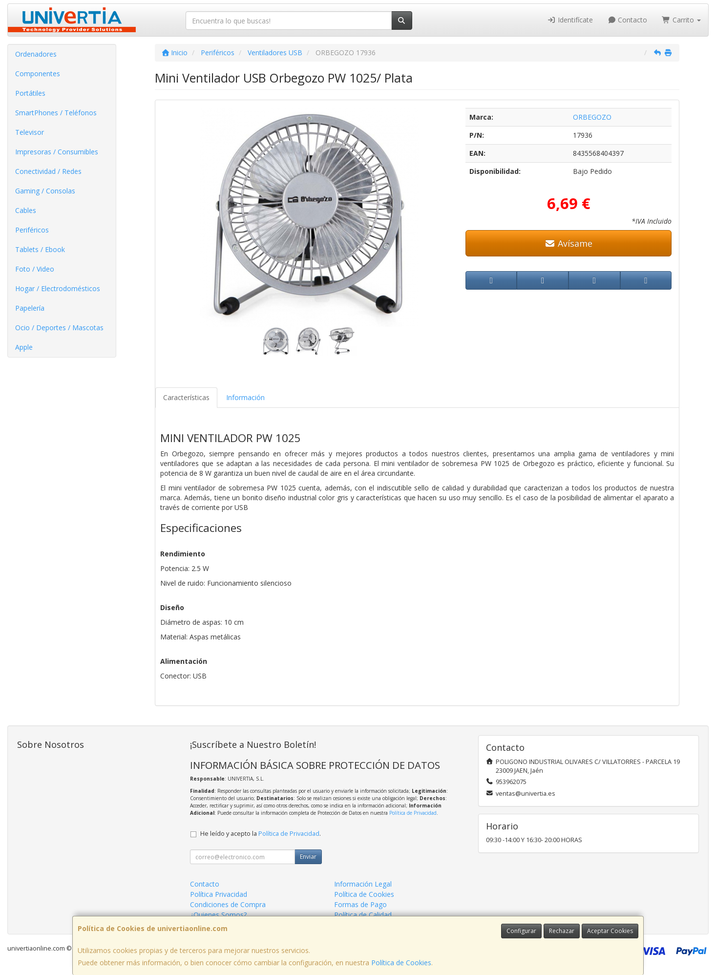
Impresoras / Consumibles (56, 151)
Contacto (628, 19)
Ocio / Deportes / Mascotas (59, 327)
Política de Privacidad (413, 812)
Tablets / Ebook (40, 249)
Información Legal (363, 884)
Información (245, 397)
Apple (24, 347)
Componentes (37, 73)
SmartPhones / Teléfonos (56, 112)
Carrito (681, 19)
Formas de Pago (360, 904)
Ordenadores (36, 54)
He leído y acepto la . (260, 833)
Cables (25, 210)
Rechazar (561, 931)
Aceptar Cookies (610, 931)
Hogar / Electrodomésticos (57, 288)
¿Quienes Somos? (218, 914)
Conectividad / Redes (48, 171)
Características (186, 397)
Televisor (29, 132)
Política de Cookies (401, 962)
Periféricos (32, 229)
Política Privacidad (218, 894)
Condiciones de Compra (228, 904)
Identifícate (570, 19)
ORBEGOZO (592, 117)
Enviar (308, 856)
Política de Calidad (363, 914)
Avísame (569, 243)
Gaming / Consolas (45, 190)
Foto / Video (34, 269)
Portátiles (30, 93)
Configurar (521, 931)
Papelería (29, 308)
